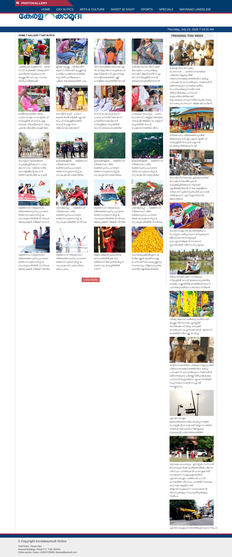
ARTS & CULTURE (92, 9)
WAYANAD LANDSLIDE (195, 9)
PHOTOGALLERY (31, 3)
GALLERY (33, 35)
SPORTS (147, 9)
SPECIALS (166, 9)
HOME (45, 9)
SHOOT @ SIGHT (123, 9)
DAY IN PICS (65, 9)
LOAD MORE (90, 280)
